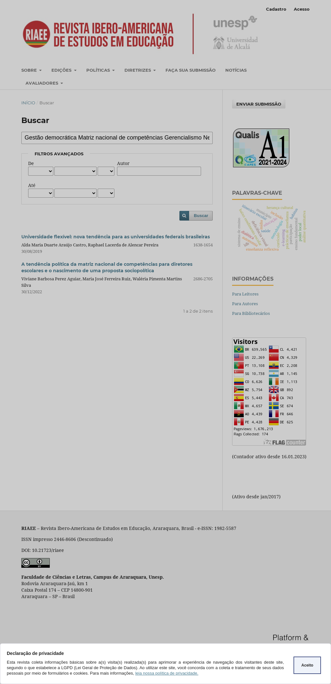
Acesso (302, 9)
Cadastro (276, 9)
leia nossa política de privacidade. (166, 673)
